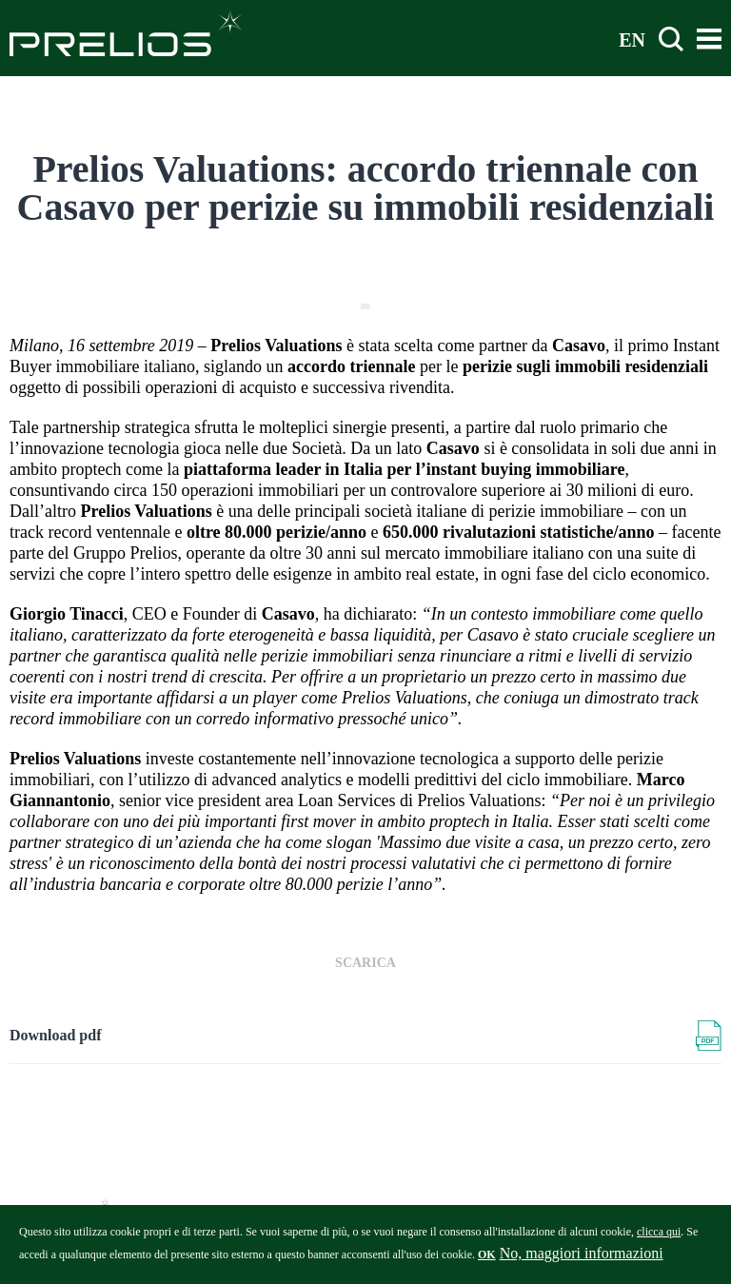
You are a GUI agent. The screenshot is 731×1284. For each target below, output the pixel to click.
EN (632, 39)
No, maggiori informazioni (581, 1258)
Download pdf (55, 1035)
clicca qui (659, 1236)
